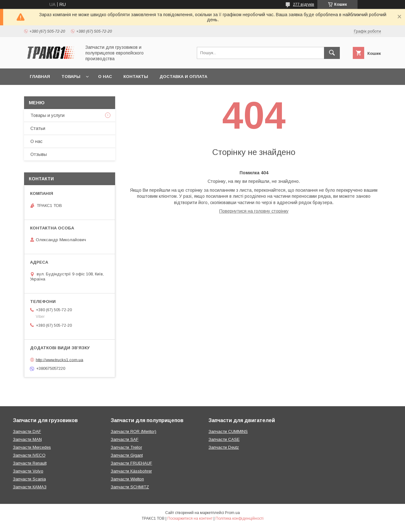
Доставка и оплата (183, 76)
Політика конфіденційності (239, 518)
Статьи (37, 128)
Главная (40, 76)
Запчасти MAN (27, 439)
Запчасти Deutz (224, 447)
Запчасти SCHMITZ (130, 487)
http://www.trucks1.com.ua (59, 359)
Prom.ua (232, 513)
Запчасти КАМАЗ (30, 487)
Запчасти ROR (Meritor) (133, 431)
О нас (105, 76)
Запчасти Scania (29, 479)
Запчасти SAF (125, 439)
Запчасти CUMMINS (228, 431)
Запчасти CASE (224, 439)
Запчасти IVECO (29, 455)
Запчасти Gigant (127, 455)
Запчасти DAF (27, 431)
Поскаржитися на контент (190, 518)
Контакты (135, 76)
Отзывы (38, 154)
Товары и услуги (47, 115)
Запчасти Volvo (28, 471)
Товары (70, 76)
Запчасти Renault (30, 463)
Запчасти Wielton (127, 479)
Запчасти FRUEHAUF (131, 463)
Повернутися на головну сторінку (254, 211)
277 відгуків (303, 4)
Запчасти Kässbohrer (131, 471)
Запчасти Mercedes (32, 447)
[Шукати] (332, 53)
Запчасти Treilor (126, 447)
